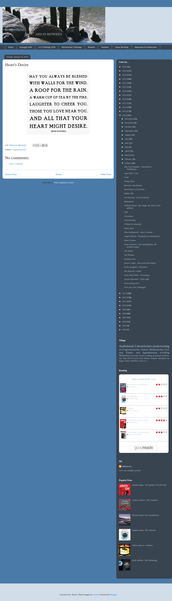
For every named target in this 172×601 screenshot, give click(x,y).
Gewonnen (128, 216)
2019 (124, 95)
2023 (124, 79)
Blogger (113, 594)
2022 (124, 83)
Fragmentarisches (19, 149)
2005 (124, 325)
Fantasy (145, 349)
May (127, 147)
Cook (126, 177)
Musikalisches (156, 349)
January (128, 163)
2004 (124, 329)
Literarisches (143, 346)
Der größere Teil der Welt (137, 420)
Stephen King (133, 398)
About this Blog (121, 47)
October (128, 127)
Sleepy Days (129, 181)
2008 (124, 313)
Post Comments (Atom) (64, 182)
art (120, 349)
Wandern (105, 47)
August (128, 135)
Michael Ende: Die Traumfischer (145, 515)
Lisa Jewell (132, 386)
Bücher (147, 358)
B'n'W (130, 358)
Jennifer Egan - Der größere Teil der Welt (149, 485)
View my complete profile (130, 470)
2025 (124, 71)
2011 (124, 301)
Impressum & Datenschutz (146, 47)
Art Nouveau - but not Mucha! (136, 197)
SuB (126, 212)
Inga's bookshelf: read (144, 379)
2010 (124, 305)
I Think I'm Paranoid (132, 224)
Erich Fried (138, 358)
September (129, 131)
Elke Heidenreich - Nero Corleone (138, 232)
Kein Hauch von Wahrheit (137, 384)
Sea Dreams (129, 255)
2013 (124, 293)
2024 (124, 75)
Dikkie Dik (128, 193)
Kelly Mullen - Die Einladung (144, 560)
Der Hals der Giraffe (132, 271)
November (129, 123)
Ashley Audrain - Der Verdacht (145, 500)
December (129, 119)
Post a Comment (16, 164)
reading (149, 355)
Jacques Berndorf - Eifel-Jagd (136, 279)
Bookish (91, 47)
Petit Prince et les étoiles (134, 189)
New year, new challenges (135, 287)
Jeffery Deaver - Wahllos (142, 545)
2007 (124, 317)
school (141, 361)
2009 (124, 309)
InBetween (127, 466)
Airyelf (96, 594)
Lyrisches (135, 355)
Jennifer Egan (133, 422)
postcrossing (161, 346)
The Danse (128, 251)
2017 (124, 103)
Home (10, 47)
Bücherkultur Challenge (72, 47)
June (127, 143)
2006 (124, 321)
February (129, 159)
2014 (124, 115)
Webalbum (134, 361)
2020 (124, 91)
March (128, 155)
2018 (124, 99)
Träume (154, 358)
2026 (124, 66)
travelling (164, 352)
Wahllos (130, 408)
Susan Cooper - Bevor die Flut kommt (140, 263)
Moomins (162, 358)
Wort (145, 361)
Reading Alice (130, 259)
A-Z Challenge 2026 (46, 47)
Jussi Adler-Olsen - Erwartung (136, 275)
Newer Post (11, 174)
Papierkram (129, 201)
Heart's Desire (130, 240)
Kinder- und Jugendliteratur (141, 352)
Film (125, 358)
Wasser (142, 355)
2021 (124, 87)
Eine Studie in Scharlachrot (138, 432)
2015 (124, 111)
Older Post (106, 174)
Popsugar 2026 (26, 47)
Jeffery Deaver (133, 410)
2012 (124, 297)
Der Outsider (132, 396)
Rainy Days (129, 228)
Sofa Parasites (130, 220)
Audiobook (126, 346)
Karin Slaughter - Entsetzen (135, 267)
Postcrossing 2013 (131, 283)
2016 (124, 107)
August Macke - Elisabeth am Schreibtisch (141, 236)
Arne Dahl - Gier (131, 173)
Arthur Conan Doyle (135, 434)
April (127, 151)
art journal (156, 355)
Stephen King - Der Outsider (144, 530)
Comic (127, 361)
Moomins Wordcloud (133, 185)
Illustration (124, 355)
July (127, 139)
